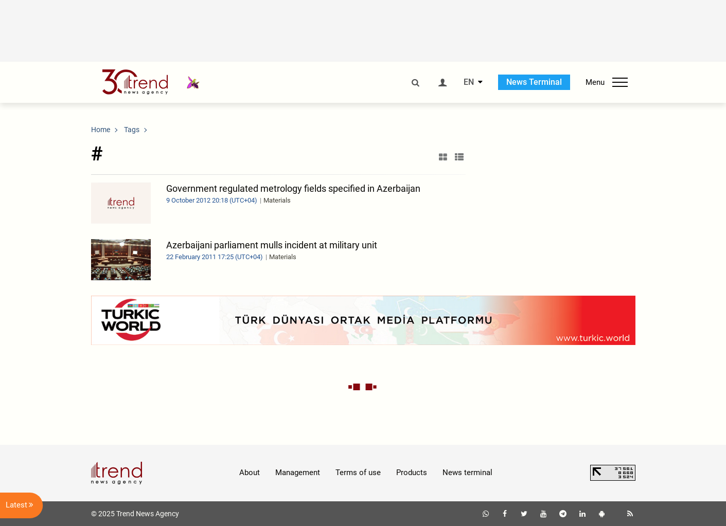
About (249, 472)
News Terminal (534, 82)
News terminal (467, 472)
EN (469, 82)
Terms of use (358, 472)
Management (297, 472)
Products (411, 472)
